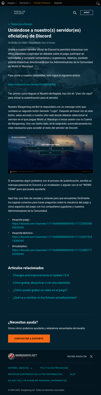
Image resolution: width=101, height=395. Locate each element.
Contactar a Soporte (29, 338)
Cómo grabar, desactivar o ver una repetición (41, 282)
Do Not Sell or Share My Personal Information (37, 380)
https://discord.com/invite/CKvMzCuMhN (32, 84)
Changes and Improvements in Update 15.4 (41, 275)
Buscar (74, 14)
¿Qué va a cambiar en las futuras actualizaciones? (45, 297)
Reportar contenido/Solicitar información (35, 374)
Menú (87, 12)
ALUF (73, 374)
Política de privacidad (54, 368)
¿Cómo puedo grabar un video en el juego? (40, 290)
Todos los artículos (21, 24)
